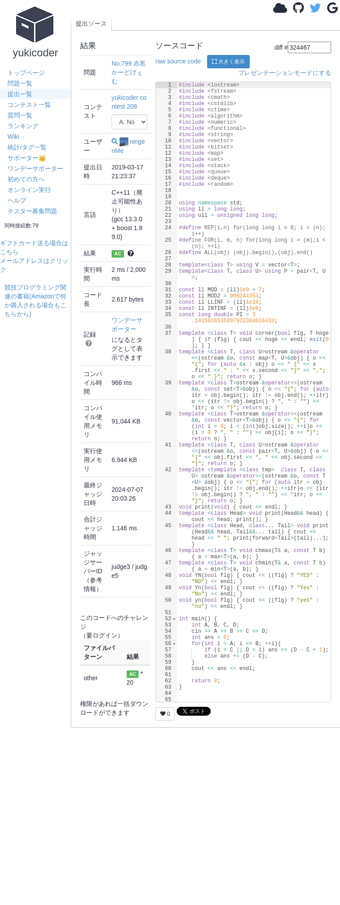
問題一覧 (20, 83)
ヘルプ (17, 200)
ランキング (23, 125)
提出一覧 (20, 94)
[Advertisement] (37, 451)
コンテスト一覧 (29, 104)
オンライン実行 (29, 189)
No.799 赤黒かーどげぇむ (129, 72)
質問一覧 (20, 115)
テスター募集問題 (32, 211)
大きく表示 (228, 62)
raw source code (178, 61)
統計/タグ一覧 (27, 147)
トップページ (26, 72)
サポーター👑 (27, 157)
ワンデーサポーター (35, 168)
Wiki (13, 136)
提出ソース (91, 23)
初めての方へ (26, 179)
